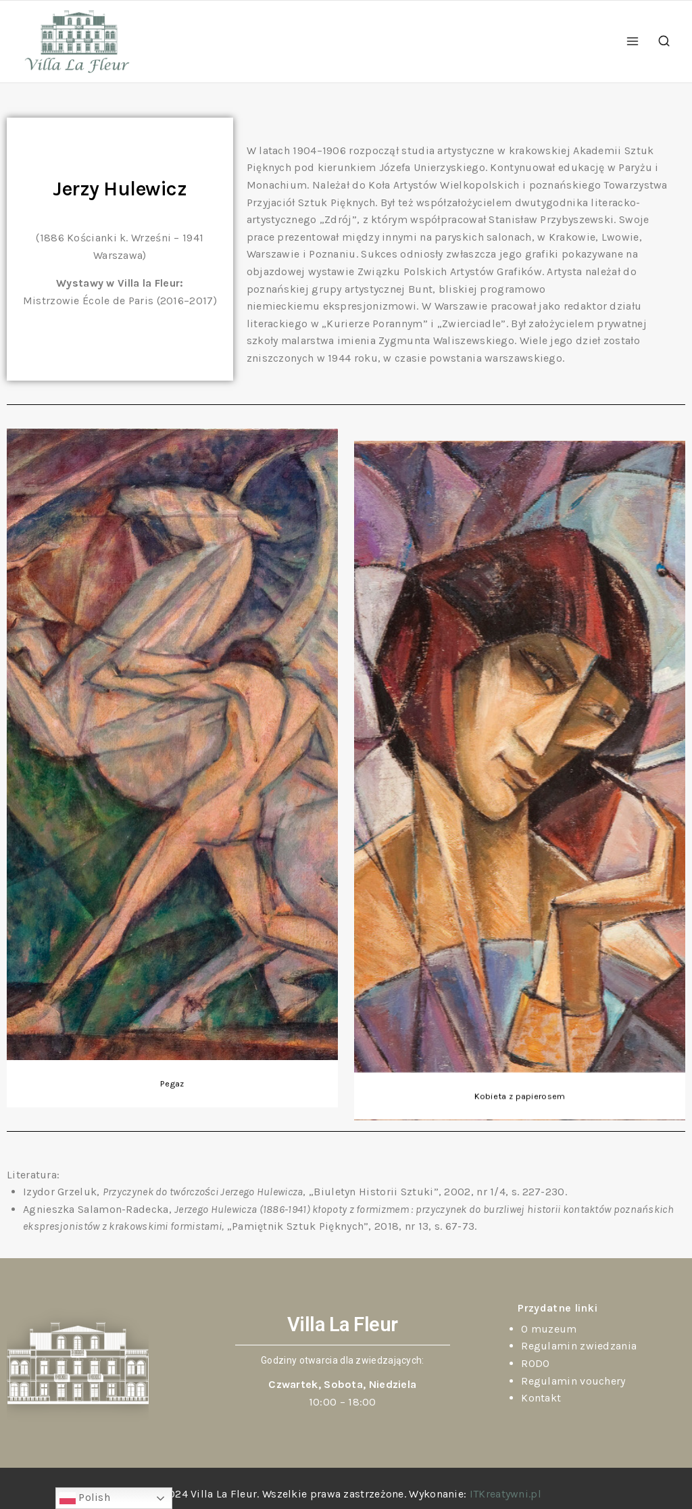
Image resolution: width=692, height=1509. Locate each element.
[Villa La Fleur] (77, 41)
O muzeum (548, 1328)
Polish (84, 1498)
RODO (535, 1363)
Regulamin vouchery (573, 1380)
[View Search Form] (664, 41)
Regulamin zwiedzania (579, 1345)
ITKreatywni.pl (505, 1493)
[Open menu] (632, 41)
